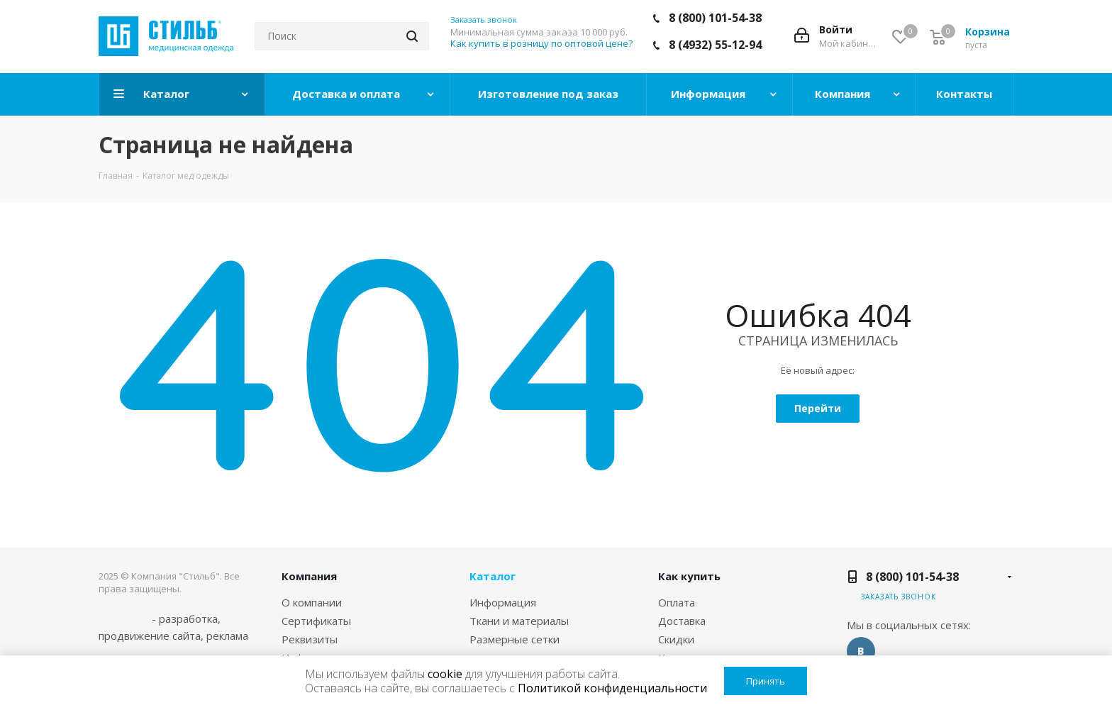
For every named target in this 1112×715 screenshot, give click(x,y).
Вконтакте (861, 651)
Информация (502, 602)
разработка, (190, 618)
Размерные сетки (514, 639)
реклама (227, 635)
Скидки (676, 639)
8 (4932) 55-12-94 (715, 44)
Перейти (817, 408)
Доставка (682, 621)
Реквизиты (310, 639)
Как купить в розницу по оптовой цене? (541, 43)
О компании (312, 602)
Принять (765, 681)
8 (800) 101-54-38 (715, 18)
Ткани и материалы (519, 621)
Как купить (689, 576)
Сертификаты (316, 621)
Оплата (676, 602)
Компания (309, 576)
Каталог (492, 576)
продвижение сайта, (151, 635)
